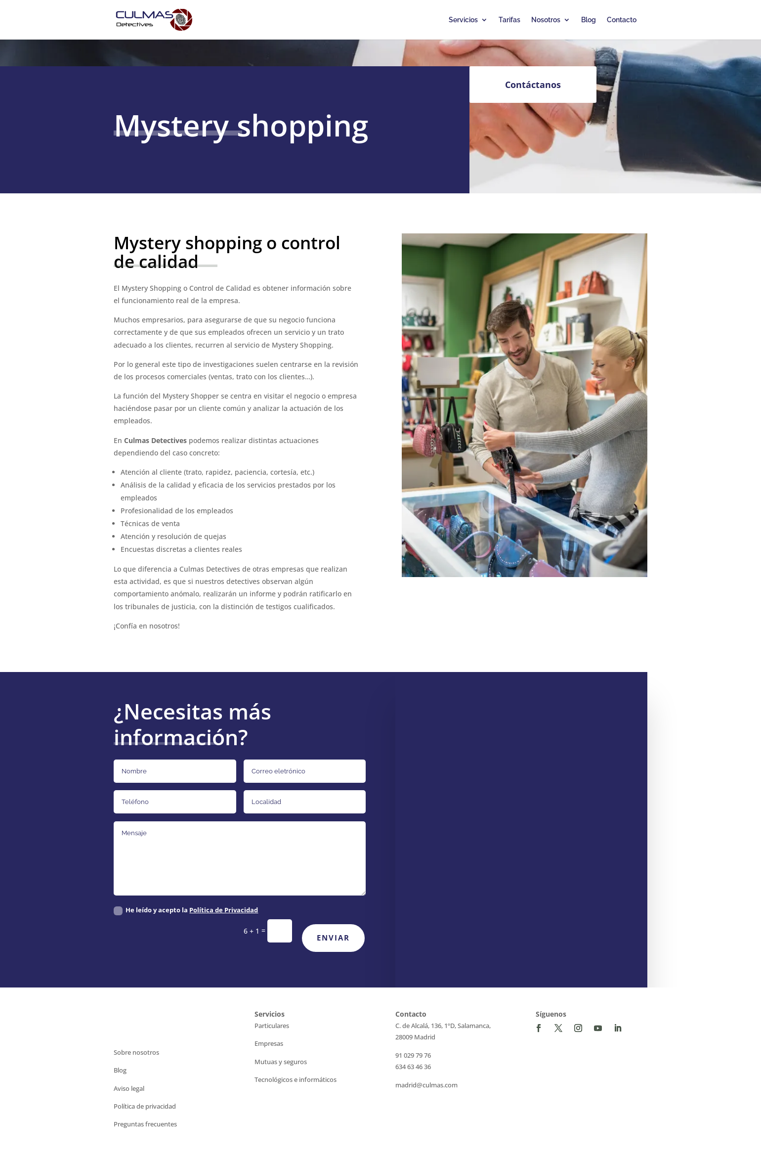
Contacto (621, 20)
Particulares (271, 1025)
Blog (588, 20)
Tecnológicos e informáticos (295, 1079)
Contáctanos (533, 84)
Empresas (268, 1043)
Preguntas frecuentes (145, 1124)
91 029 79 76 (413, 1055)
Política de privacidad (145, 1106)
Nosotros (545, 20)
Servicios (463, 20)
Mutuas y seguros (280, 1061)
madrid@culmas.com (426, 1084)
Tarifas (509, 20)
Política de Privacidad (223, 909)
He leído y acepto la (186, 910)
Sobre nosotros (136, 1052)
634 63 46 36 (413, 1066)
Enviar (333, 937)
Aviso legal (129, 1088)
